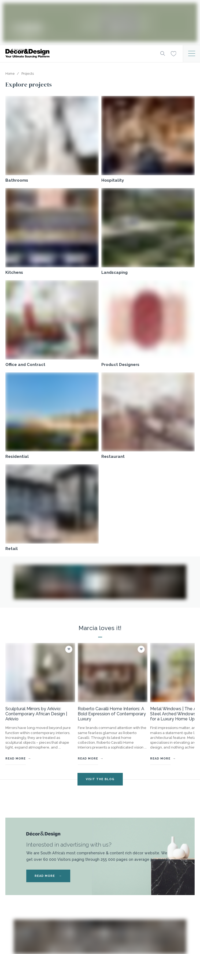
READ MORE (48, 876)
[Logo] (78, 53)
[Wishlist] (173, 53)
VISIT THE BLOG (100, 779)
